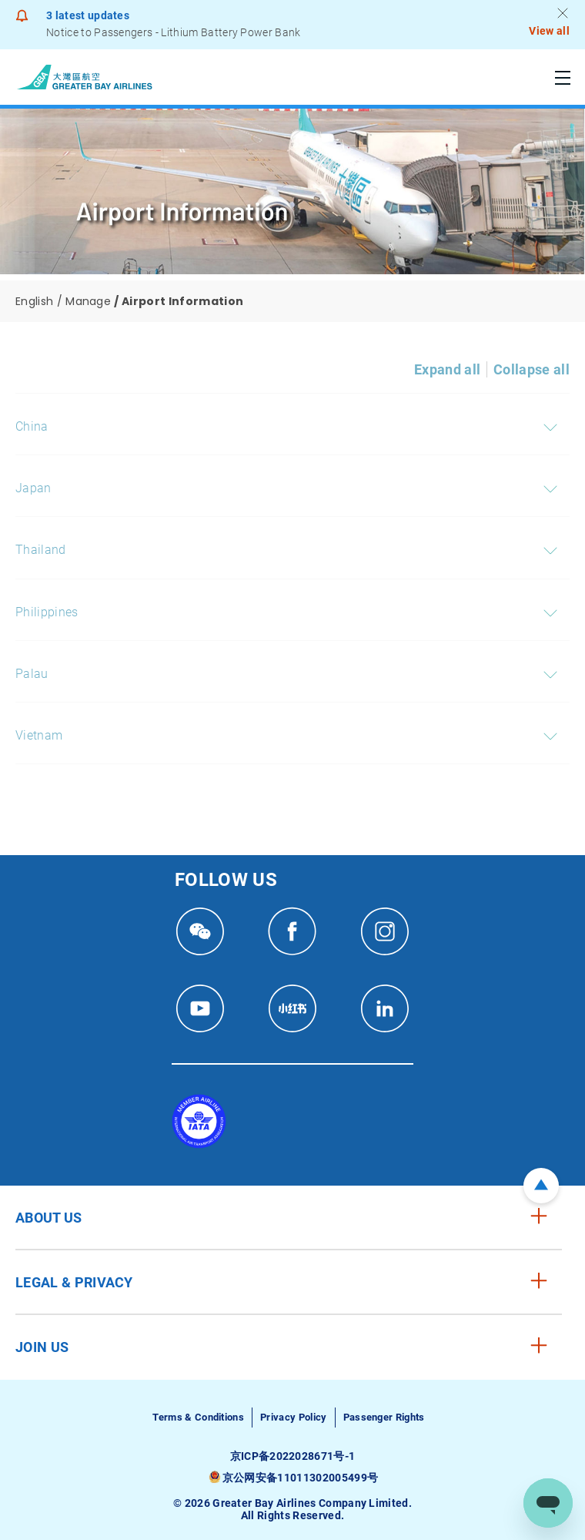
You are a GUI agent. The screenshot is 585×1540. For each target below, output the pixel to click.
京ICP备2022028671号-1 (293, 1456)
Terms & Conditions (198, 1417)
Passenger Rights (384, 1417)
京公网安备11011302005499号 (300, 1477)
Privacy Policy (293, 1417)
